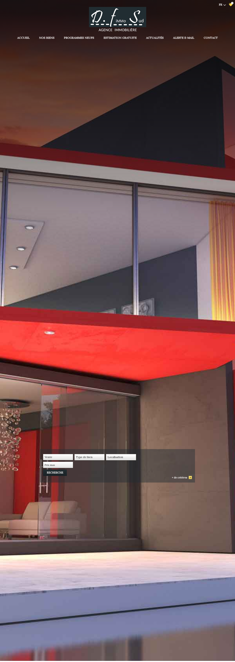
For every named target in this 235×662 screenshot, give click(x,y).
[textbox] (89, 473)
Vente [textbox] (48, 473)
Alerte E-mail (183, 38)
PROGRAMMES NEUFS (79, 38)
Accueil (23, 38)
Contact (211, 38)
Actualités (155, 38)
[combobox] (58, 473)
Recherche (180, 473)
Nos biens (46, 38)
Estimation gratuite (120, 38)
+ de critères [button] (182, 478)
